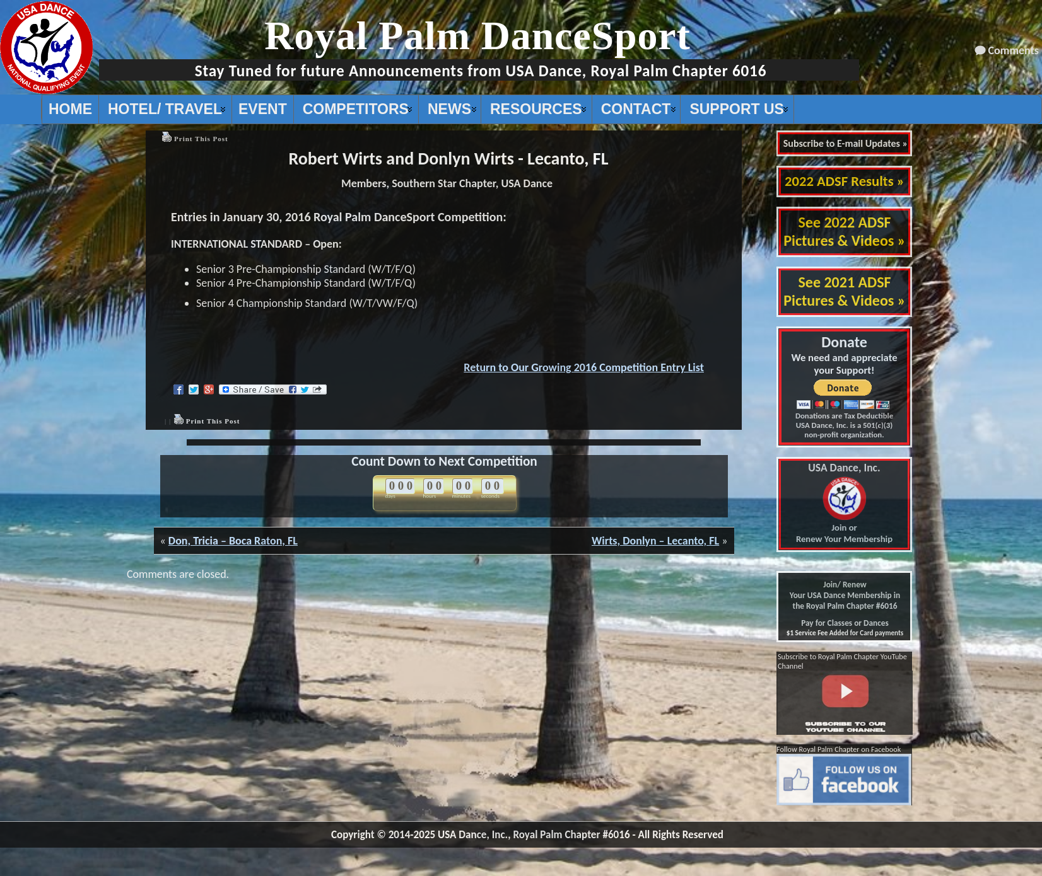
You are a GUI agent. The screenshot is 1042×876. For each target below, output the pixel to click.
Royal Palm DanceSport (477, 35)
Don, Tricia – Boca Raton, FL (233, 541)
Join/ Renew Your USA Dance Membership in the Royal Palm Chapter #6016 (845, 595)
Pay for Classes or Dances (845, 623)
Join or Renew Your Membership (844, 504)
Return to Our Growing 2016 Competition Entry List (584, 367)
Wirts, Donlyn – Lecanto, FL (655, 541)
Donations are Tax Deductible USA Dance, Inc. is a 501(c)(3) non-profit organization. (844, 425)
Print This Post (201, 138)
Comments (1013, 50)
